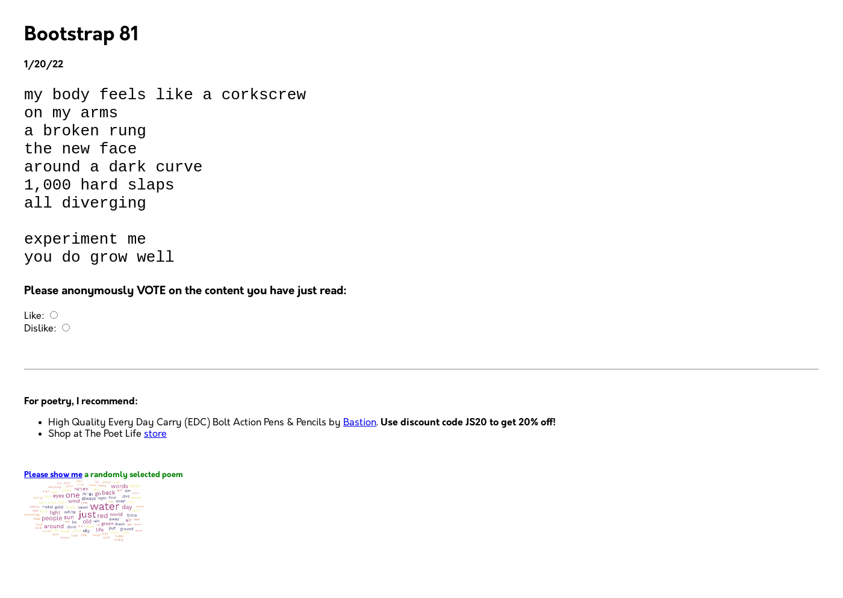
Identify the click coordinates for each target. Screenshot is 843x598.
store (155, 470)
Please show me (53, 511)
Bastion (359, 458)
